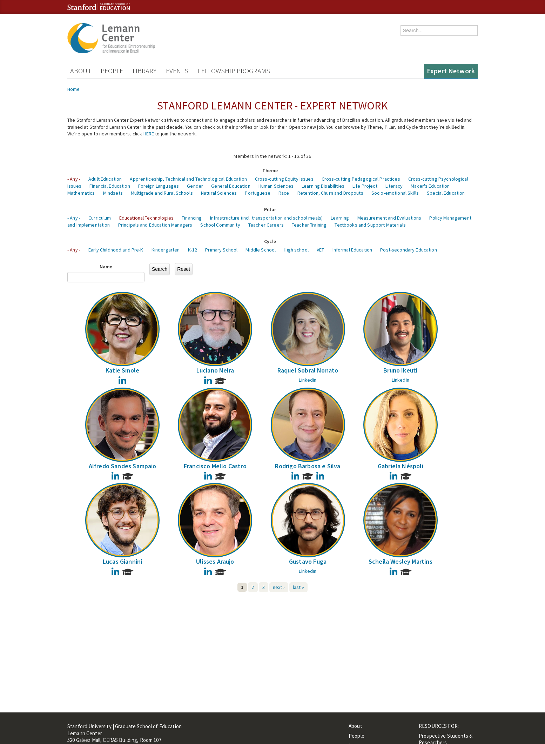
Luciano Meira (215, 370)
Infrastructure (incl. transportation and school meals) (266, 218)
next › (279, 587)
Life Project (364, 186)
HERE (148, 133)
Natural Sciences (219, 193)
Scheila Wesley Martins (400, 561)
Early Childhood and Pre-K (115, 250)
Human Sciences (276, 186)
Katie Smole (122, 370)
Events (177, 70)
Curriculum (99, 218)
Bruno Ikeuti (400, 370)
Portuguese (257, 193)
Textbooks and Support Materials (370, 225)
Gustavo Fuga (308, 561)
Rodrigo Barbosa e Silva (307, 466)
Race (283, 193)
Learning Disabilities (323, 186)
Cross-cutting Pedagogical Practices (361, 179)
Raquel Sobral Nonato (307, 370)
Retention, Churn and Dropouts (330, 193)
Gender (195, 186)
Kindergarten (166, 250)
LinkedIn (307, 380)
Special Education (446, 193)
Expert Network (451, 70)
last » (298, 587)
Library (145, 70)
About (81, 70)
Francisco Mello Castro (215, 466)
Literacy (394, 186)
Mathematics (81, 193)
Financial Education (109, 186)
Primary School (221, 250)
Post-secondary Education (408, 250)
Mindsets (113, 193)
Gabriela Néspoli (400, 466)
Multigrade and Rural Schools (162, 193)
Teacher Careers (266, 225)
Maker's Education (430, 186)
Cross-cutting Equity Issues (284, 179)
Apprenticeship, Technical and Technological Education (188, 179)
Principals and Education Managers (155, 225)
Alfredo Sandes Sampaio (122, 466)
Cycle (270, 241)
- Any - (73, 179)
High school (296, 250)
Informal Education (352, 250)
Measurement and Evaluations (389, 218)
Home (73, 89)
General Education (230, 186)
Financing (192, 218)
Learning (340, 218)
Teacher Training (309, 225)
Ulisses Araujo (215, 561)
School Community (220, 225)
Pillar (270, 209)
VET (320, 250)
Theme (270, 170)
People (112, 70)
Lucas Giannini (122, 561)
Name (106, 266)
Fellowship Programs (233, 70)
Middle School (260, 250)
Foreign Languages (158, 186)
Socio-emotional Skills (395, 193)
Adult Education (105, 179)
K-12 (192, 250)
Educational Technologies (146, 218)
